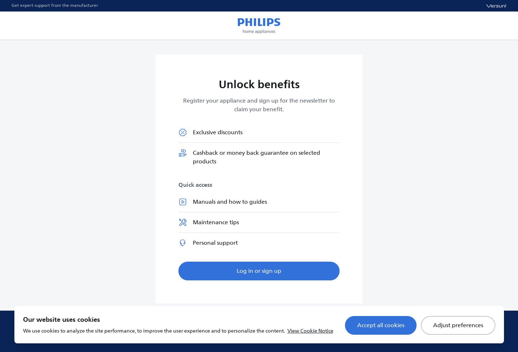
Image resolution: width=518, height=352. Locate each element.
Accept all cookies (380, 325)
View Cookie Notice (310, 331)
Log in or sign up (259, 271)
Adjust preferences (458, 325)
